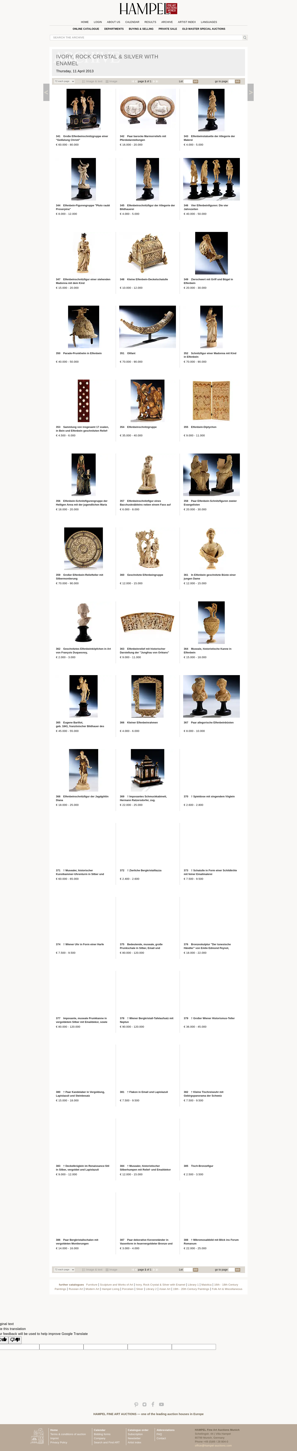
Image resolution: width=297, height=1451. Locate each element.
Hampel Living (110, 1289)
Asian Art (164, 1289)
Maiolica (206, 1284)
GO (195, 81)
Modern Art (92, 1289)
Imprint (54, 1438)
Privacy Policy (58, 1442)
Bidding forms (102, 1434)
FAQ (159, 1434)
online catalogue (86, 28)
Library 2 (151, 1289)
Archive (167, 22)
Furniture (91, 1284)
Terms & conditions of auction (68, 1434)
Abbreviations (165, 1430)
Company (99, 1438)
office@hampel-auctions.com (213, 1445)
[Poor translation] (15, 1340)
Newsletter (134, 1438)
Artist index (134, 1442)
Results (150, 22)
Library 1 (193, 1284)
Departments (114, 28)
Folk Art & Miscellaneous (227, 1289)
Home (85, 22)
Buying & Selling (141, 28)
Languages (209, 22)
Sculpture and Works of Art (116, 1284)
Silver (139, 1289)
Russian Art (76, 1289)
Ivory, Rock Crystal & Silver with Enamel (160, 1284)
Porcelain (127, 1289)
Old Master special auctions (203, 28)
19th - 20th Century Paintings (191, 1289)
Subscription (135, 1434)
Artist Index (187, 22)
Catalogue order (138, 1430)
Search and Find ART (107, 1442)
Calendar (132, 22)
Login (98, 22)
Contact (161, 1438)
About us (113, 22)
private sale (168, 28)
